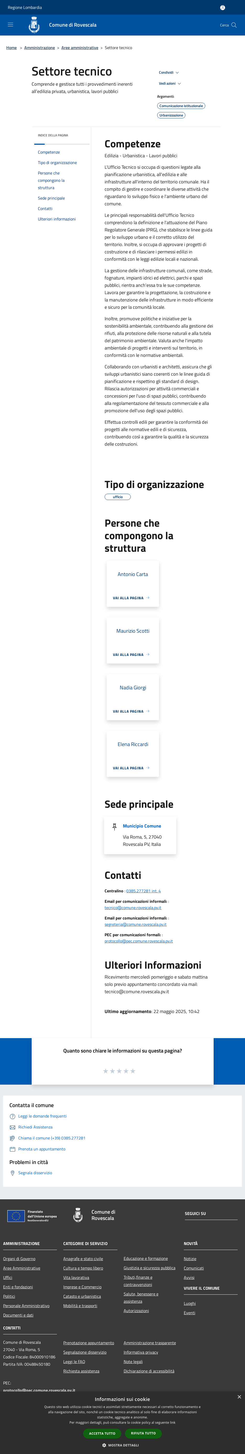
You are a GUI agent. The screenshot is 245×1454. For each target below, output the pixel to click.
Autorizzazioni (136, 1310)
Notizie (190, 1258)
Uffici (7, 1277)
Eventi (189, 1313)
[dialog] (122, 1423)
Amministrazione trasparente (150, 1343)
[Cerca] (234, 25)
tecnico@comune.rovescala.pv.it (133, 907)
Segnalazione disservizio (84, 1352)
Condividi (169, 72)
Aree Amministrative (21, 1268)
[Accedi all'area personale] (222, 8)
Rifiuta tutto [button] (143, 1433)
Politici (9, 1296)
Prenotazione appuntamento (88, 1343)
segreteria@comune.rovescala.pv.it (136, 924)
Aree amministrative (79, 47)
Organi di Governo (19, 1258)
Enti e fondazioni (18, 1287)
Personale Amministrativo (26, 1305)
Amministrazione (39, 47)
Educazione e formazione (146, 1258)
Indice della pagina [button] (53, 135)
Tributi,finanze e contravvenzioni (138, 1281)
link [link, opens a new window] (172, 1422)
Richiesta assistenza (81, 1371)
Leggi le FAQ (74, 1361)
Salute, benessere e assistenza (141, 1297)
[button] (122, 1445)
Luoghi (190, 1303)
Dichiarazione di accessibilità (149, 1371)
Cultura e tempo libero (83, 1268)
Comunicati (194, 1268)
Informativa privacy (141, 1352)
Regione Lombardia (25, 7)
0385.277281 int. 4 (143, 891)
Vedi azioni (171, 83)
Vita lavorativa (76, 1277)
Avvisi (189, 1277)
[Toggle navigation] (10, 24)
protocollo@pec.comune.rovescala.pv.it (139, 941)
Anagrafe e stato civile (83, 1258)
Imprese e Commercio (82, 1287)
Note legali (133, 1361)
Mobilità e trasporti (80, 1305)
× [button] (239, 1397)
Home (11, 47)
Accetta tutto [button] (102, 1433)
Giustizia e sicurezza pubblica (149, 1268)
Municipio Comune (142, 825)
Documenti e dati (18, 1315)
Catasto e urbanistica (82, 1296)
